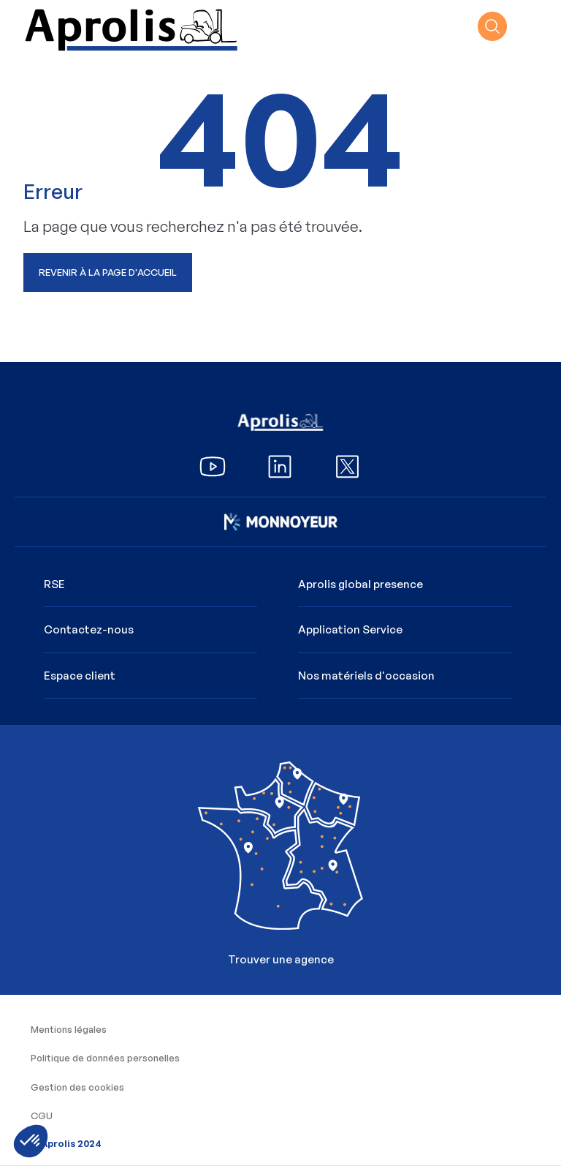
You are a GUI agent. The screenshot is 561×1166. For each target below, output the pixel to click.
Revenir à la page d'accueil (108, 272)
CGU (42, 1115)
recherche (492, 26)
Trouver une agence (280, 854)
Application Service (350, 629)
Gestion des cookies (77, 1087)
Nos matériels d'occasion (366, 675)
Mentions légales (69, 1029)
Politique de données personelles (105, 1058)
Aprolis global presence (360, 584)
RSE (54, 584)
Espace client (79, 675)
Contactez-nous (89, 629)
